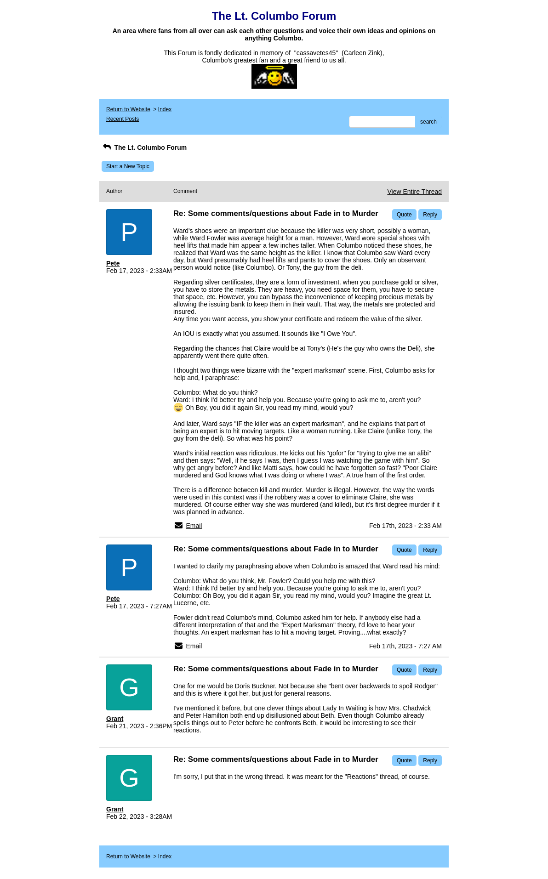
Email (194, 525)
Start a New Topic (127, 166)
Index (164, 109)
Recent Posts (122, 119)
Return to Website (128, 109)
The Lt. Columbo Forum (144, 147)
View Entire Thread (414, 191)
